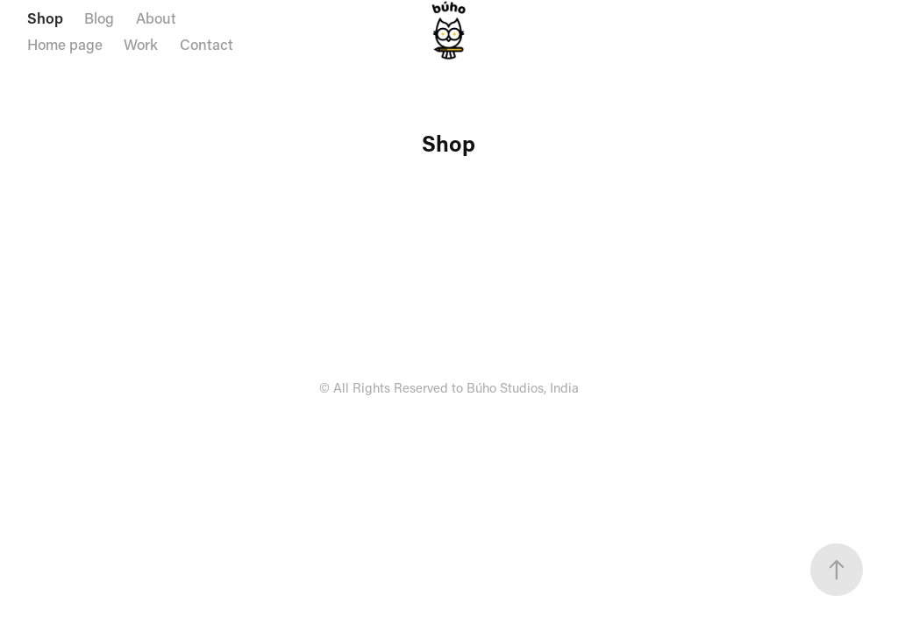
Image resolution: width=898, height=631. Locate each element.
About (156, 17)
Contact (206, 43)
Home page (65, 43)
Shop (45, 17)
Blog (99, 17)
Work (141, 43)
